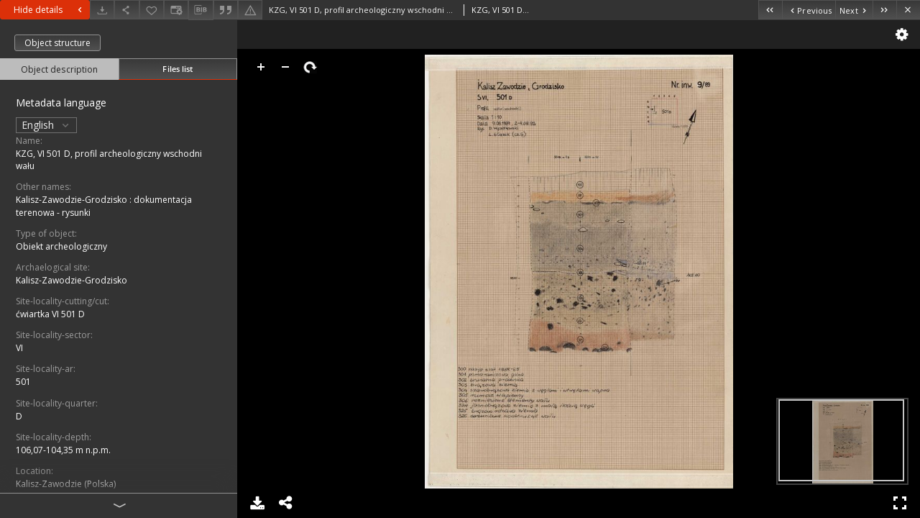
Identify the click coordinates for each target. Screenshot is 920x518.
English (46, 125)
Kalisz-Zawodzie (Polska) (66, 484)
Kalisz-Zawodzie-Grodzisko (71, 280)
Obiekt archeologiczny (61, 246)
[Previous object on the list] (808, 9)
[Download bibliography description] (200, 10)
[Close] (908, 9)
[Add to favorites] (151, 9)
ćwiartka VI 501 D (50, 314)
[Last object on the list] (884, 9)
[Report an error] (250, 9)
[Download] (102, 9)
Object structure (57, 43)
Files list (177, 68)
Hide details (50, 10)
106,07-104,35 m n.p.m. (63, 450)
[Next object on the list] (854, 9)
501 (23, 382)
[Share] (126, 9)
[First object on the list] (770, 9)
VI (19, 348)
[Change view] (176, 9)
